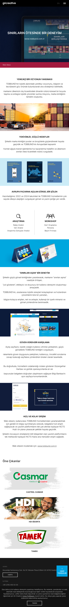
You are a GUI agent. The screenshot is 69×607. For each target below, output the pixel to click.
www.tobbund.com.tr (34, 39)
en (58, 3)
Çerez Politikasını (28, 596)
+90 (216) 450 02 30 (10, 585)
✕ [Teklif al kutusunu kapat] (62, 569)
